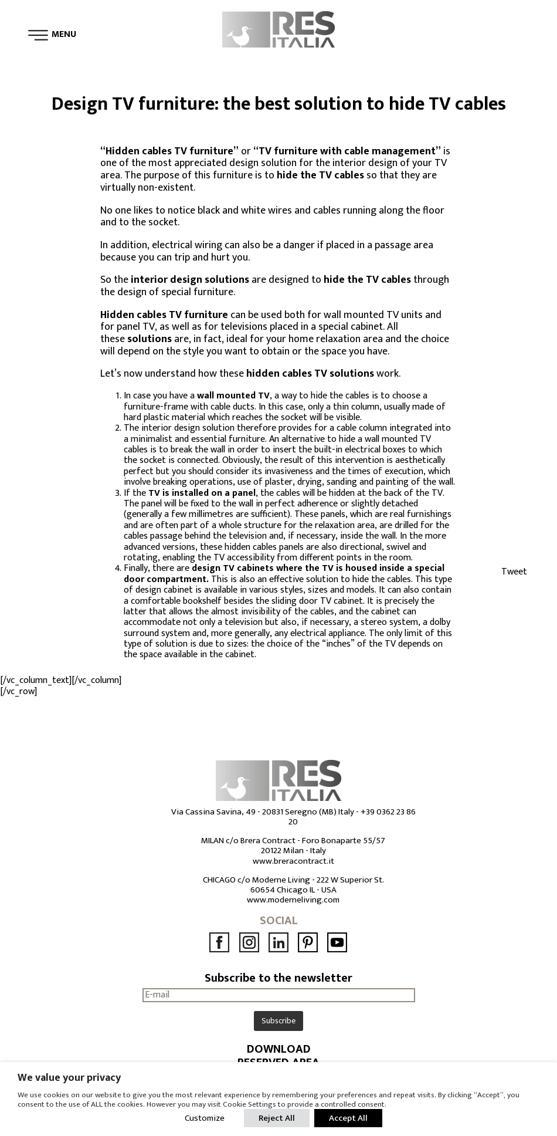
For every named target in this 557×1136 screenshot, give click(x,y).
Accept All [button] (348, 1118)
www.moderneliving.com (293, 899)
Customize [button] (205, 1118)
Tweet (514, 572)
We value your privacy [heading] (69, 1078)
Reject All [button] (277, 1118)
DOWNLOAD (279, 1049)
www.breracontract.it (293, 861)
